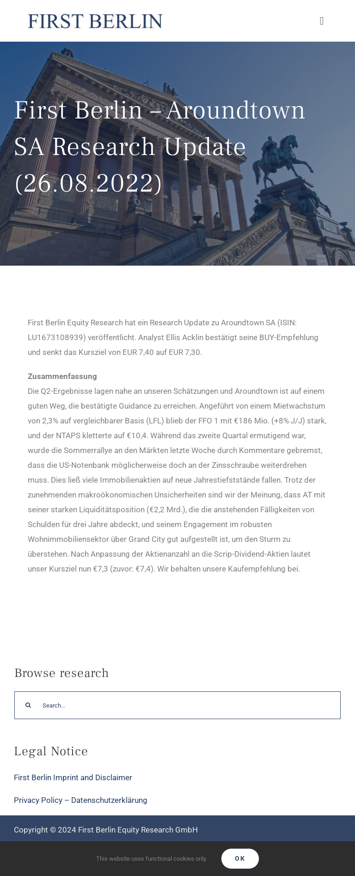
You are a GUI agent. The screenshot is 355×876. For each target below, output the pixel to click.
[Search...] (177, 705)
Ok (240, 858)
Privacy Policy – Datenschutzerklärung (80, 800)
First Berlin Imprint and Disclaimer (73, 777)
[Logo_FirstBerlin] (94, 13)
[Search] (28, 705)
